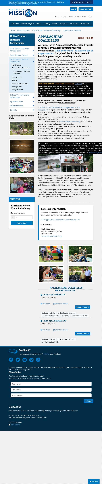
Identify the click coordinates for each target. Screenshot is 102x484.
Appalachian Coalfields (72, 30)
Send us (47, 354)
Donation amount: (18, 213)
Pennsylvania (17, 87)
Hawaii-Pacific (17, 77)
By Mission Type (16, 101)
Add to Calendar (60, 303)
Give (71, 16)
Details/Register (82, 307)
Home (13, 30)
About (57, 16)
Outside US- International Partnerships (19, 96)
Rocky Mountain (17, 90)
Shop (90, 16)
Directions (45, 303)
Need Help (84, 38)
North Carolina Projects (19, 55)
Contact (64, 16)
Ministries (15, 23)
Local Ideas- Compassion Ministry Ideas (19, 49)
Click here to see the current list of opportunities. (65, 52)
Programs (63, 23)
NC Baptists (84, 23)
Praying (77, 16)
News (84, 16)
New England (16, 65)
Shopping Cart (79, 2)
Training (47, 23)
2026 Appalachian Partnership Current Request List (60, 220)
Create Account (85, 9)
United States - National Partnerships (46, 30)
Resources (74, 23)
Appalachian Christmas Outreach (22, 72)
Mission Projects (27, 23)
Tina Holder (15, 425)
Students (13, 110)
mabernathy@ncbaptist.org (69, 121)
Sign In (73, 9)
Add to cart (22, 223)
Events (38, 23)
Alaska (14, 80)
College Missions (16, 106)
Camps (55, 23)
